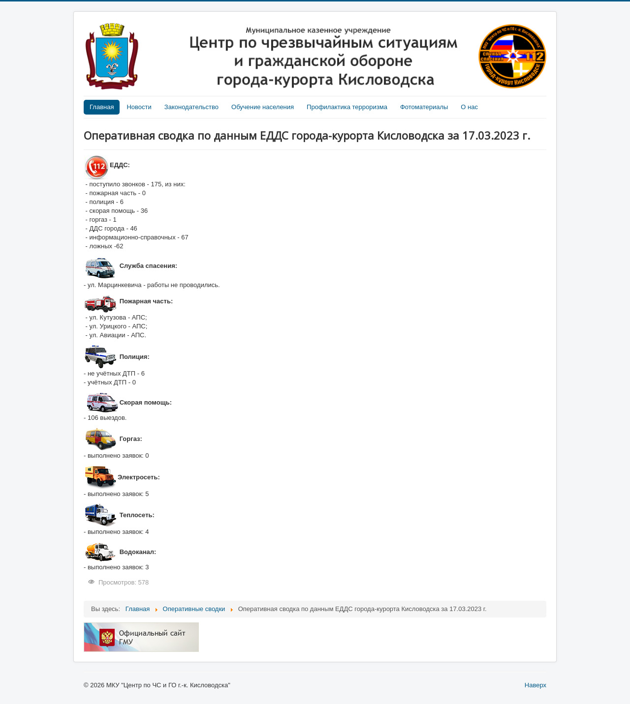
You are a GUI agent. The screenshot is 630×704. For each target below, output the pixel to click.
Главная (102, 107)
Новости (138, 107)
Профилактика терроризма (347, 107)
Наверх (535, 685)
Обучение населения (262, 107)
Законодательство (191, 107)
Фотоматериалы (424, 107)
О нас (469, 107)
